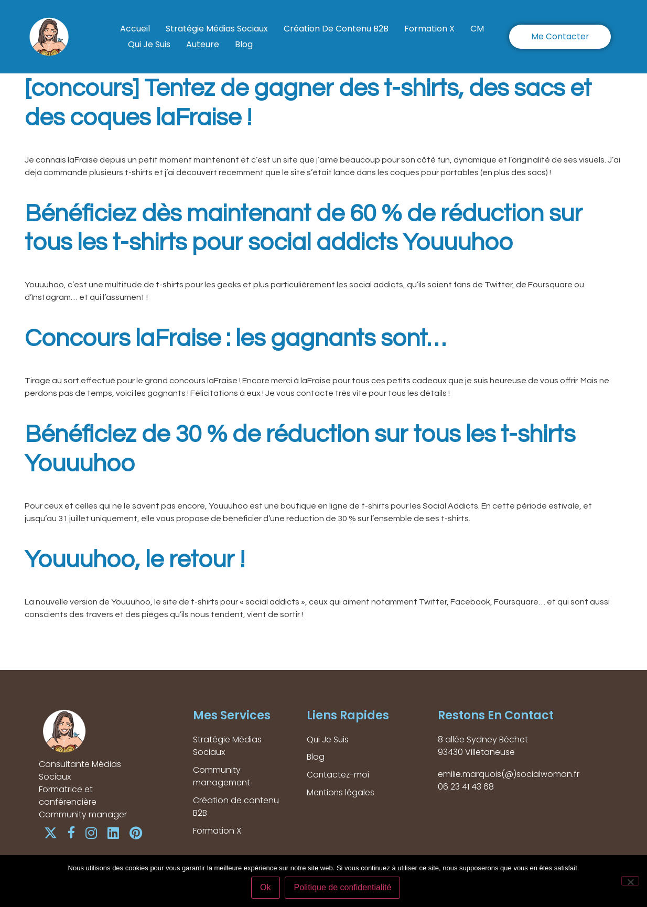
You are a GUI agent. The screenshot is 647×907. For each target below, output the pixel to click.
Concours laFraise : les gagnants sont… (235, 338)
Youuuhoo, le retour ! (135, 560)
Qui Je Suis (149, 44)
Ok (266, 887)
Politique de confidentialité (343, 887)
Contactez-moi (338, 775)
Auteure (202, 44)
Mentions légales (341, 793)
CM (477, 29)
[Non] (630, 881)
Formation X (429, 29)
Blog (244, 44)
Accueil (135, 29)
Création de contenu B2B (336, 29)
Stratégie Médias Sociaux (217, 29)
